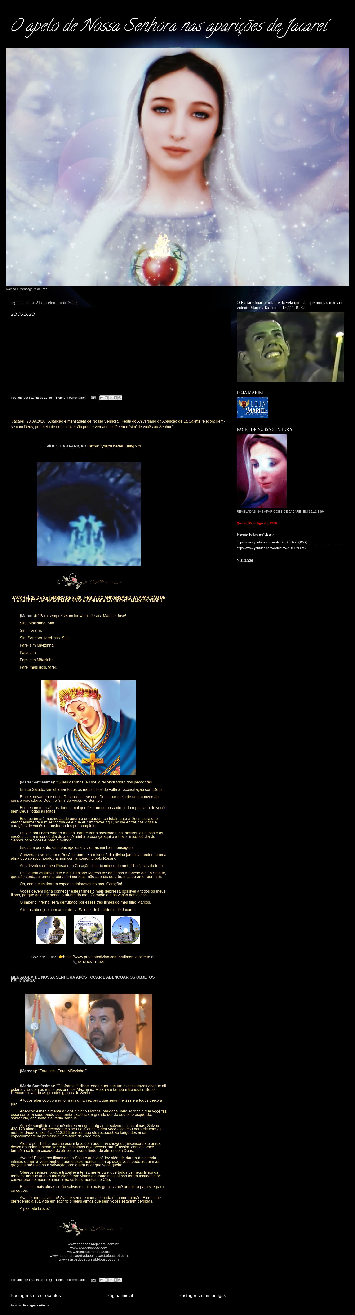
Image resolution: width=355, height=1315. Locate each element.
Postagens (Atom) (36, 1305)
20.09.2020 (22, 314)
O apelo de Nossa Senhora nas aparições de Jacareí (167, 27)
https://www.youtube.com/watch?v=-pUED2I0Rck (271, 548)
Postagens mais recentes (36, 1295)
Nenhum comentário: (71, 397)
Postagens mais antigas (202, 1295)
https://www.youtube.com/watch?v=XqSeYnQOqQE (273, 542)
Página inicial (119, 1295)
